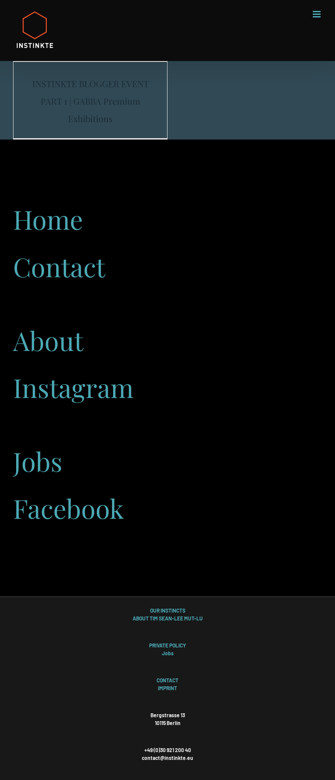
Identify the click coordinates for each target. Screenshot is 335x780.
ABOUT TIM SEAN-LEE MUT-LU (168, 618)
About (48, 340)
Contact (59, 266)
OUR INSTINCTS (167, 610)
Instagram (73, 387)
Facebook (68, 507)
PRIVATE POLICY (167, 645)
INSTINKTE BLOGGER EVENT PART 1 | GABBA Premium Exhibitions (90, 101)
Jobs (37, 460)
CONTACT (167, 680)
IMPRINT (167, 688)
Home (48, 218)
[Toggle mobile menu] (317, 14)
